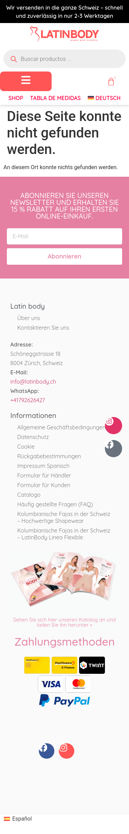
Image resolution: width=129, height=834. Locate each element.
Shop (16, 98)
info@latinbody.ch (33, 381)
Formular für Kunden (44, 485)
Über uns (28, 318)
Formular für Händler (44, 475)
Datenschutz (33, 437)
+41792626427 (27, 400)
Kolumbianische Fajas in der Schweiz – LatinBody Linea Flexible (63, 534)
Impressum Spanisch (43, 465)
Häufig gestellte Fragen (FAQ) (55, 504)
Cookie (26, 446)
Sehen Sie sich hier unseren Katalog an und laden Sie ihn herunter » (64, 622)
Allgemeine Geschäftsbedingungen (61, 427)
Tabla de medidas (55, 98)
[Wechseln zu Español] (17, 819)
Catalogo (29, 494)
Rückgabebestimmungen (49, 456)
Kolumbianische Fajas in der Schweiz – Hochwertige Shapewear (63, 517)
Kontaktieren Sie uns (43, 327)
